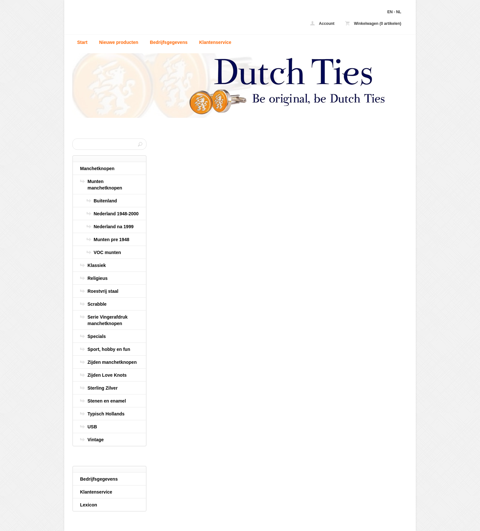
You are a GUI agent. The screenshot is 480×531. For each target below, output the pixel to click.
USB (92, 426)
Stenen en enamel (106, 400)
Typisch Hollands (106, 413)
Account (322, 23)
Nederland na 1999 (114, 226)
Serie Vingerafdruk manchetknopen (107, 320)
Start (82, 42)
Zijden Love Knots (107, 375)
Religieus (97, 278)
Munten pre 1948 (111, 239)
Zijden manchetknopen (112, 362)
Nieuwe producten (118, 42)
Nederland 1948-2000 (116, 213)
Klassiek (96, 265)
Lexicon (88, 504)
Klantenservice (215, 42)
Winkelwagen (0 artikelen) (373, 23)
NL (398, 12)
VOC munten (107, 252)
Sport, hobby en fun (108, 349)
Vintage (95, 439)
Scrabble (97, 304)
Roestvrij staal (102, 291)
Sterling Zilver (102, 388)
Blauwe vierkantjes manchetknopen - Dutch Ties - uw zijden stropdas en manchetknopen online (157, 18)
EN (390, 12)
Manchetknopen (97, 168)
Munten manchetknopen (104, 184)
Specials (96, 336)
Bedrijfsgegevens (169, 42)
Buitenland (105, 200)
